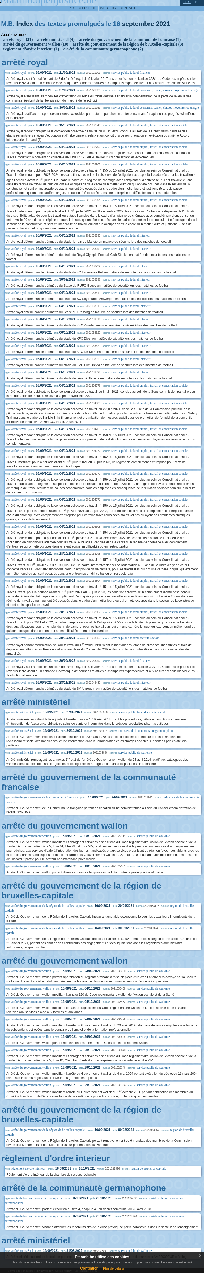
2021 (163, 23)
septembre (138, 23)
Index (24, 23)
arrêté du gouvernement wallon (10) (35, 44)
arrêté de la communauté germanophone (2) (103, 49)
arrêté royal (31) (18, 39)
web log (108, 8)
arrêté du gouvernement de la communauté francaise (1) (130, 39)
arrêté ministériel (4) (56, 39)
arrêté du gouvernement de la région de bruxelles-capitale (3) (128, 44)
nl (197, 1)
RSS (72, 8)
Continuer (89, 1268)
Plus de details (113, 1268)
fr (187, 1)
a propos (87, 8)
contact (128, 8)
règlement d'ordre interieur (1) (31, 49)
